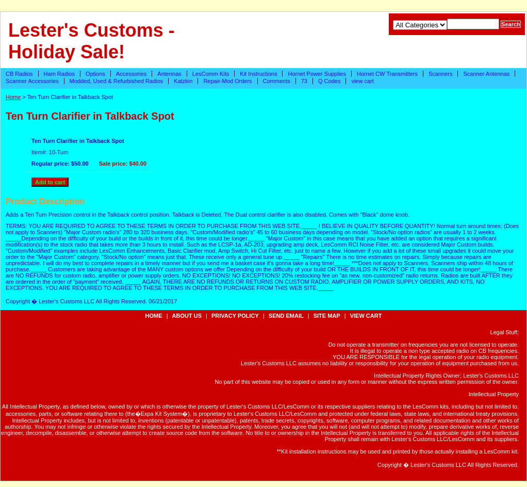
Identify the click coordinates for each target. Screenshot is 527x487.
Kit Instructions (258, 74)
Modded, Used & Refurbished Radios (116, 81)
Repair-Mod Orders (227, 81)
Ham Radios (59, 74)
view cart (362, 81)
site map (327, 316)
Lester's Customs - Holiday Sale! (91, 41)
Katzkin (183, 81)
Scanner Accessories (32, 81)
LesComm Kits (210, 74)
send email (286, 316)
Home (13, 97)
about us (187, 316)
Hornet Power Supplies (317, 74)
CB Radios (19, 74)
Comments (276, 81)
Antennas (169, 74)
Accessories (131, 74)
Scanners (440, 74)
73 (304, 81)
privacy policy (235, 316)
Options (95, 74)
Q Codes (329, 81)
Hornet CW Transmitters (387, 74)
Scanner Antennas (486, 74)
